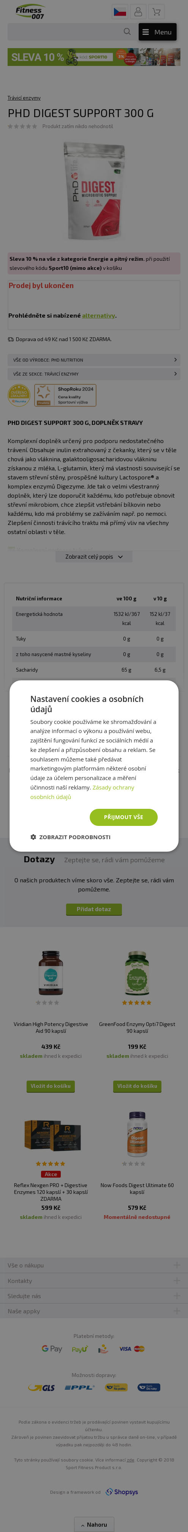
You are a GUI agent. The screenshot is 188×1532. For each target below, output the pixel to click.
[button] (70, 836)
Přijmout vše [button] (123, 817)
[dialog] (94, 766)
